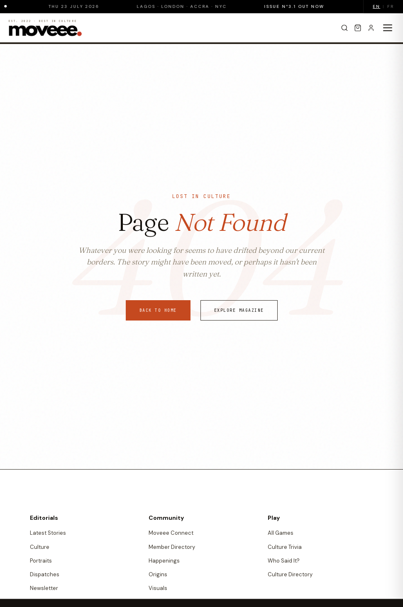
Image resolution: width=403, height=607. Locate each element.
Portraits (41, 560)
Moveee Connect (171, 533)
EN (376, 6)
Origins (158, 574)
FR (390, 6)
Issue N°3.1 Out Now (298, 6)
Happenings (164, 560)
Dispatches (44, 574)
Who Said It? (284, 560)
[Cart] (357, 28)
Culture (39, 547)
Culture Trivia (285, 547)
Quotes (158, 602)
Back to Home (158, 310)
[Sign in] (371, 28)
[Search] (344, 28)
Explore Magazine (239, 310)
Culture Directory (290, 574)
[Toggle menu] (388, 28)
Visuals (158, 588)
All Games (280, 533)
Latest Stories (48, 533)
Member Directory (172, 547)
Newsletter (44, 588)
